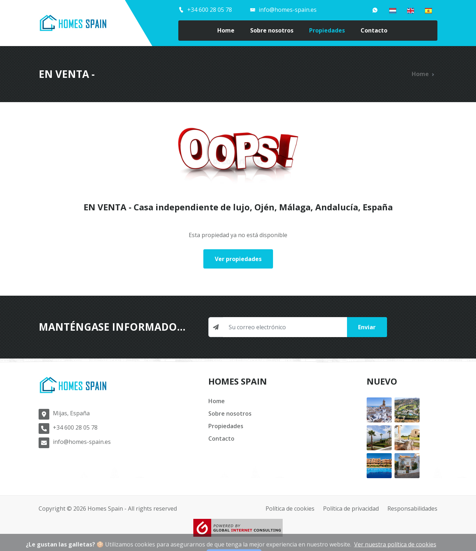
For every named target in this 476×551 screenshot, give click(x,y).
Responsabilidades (412, 508)
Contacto (374, 30)
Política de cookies (290, 508)
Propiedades (327, 30)
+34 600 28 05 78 (75, 427)
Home (225, 30)
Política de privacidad (351, 508)
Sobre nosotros (271, 30)
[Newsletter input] (285, 327)
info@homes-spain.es (82, 442)
